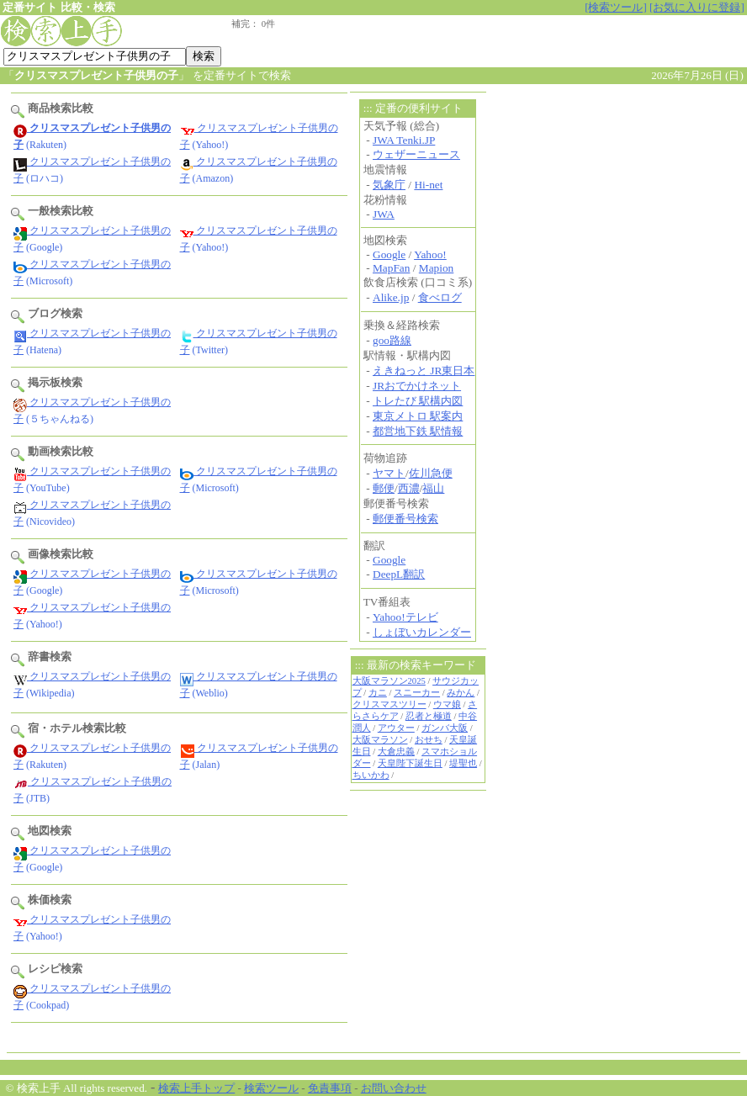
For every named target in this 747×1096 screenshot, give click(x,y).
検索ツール (271, 1088)
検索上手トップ (196, 1088)
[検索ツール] (616, 7)
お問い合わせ (393, 1088)
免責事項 (330, 1088)
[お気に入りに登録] (696, 7)
